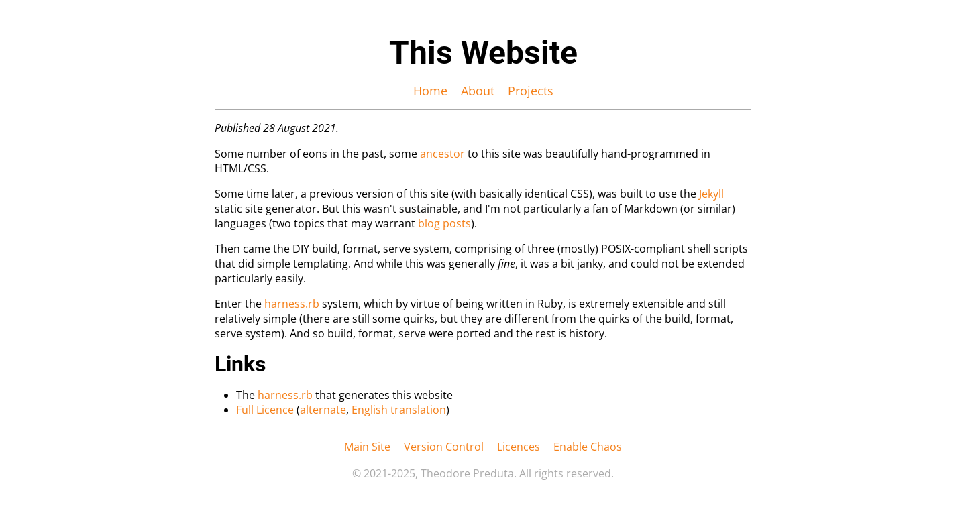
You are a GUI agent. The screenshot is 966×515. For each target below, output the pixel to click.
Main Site (367, 446)
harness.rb (291, 303)
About (477, 90)
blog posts (444, 223)
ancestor (442, 153)
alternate (323, 409)
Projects (530, 90)
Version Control (444, 446)
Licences (518, 446)
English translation (399, 409)
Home (430, 90)
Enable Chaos (587, 446)
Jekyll (711, 193)
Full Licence (265, 409)
